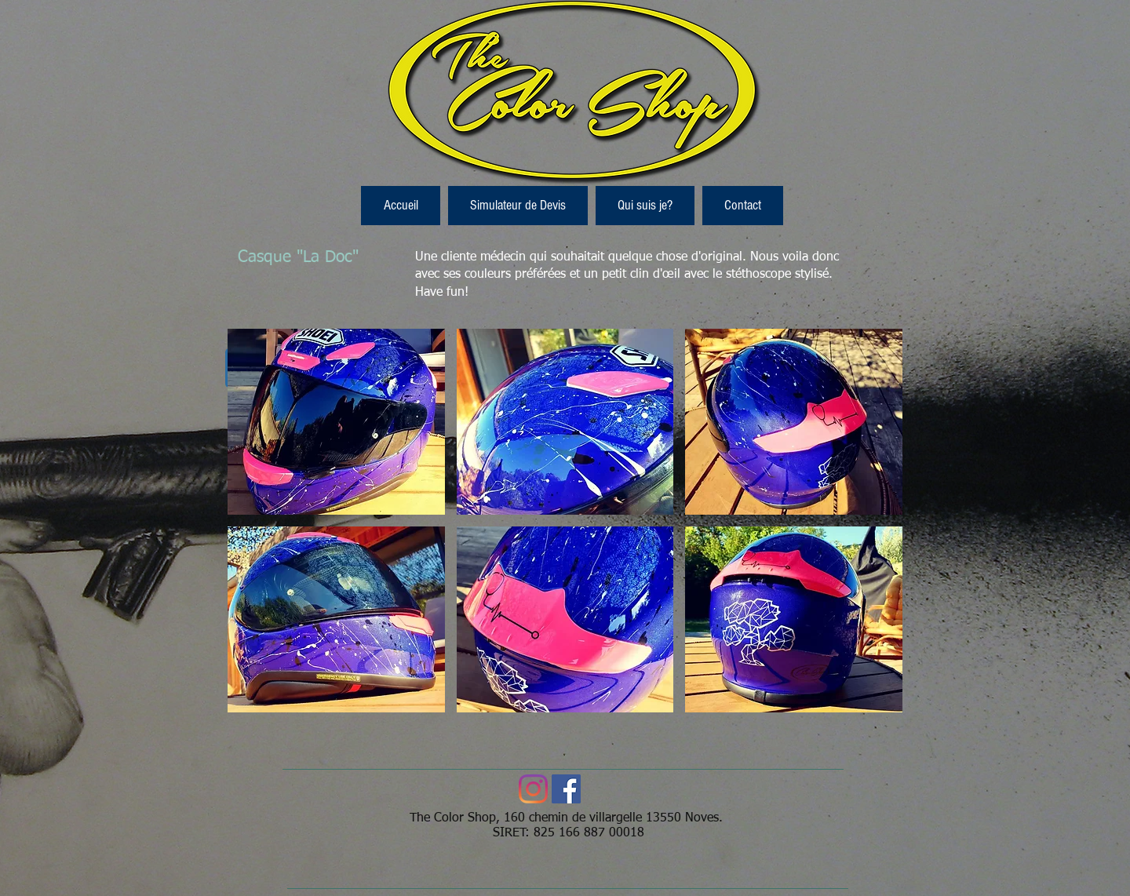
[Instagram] (533, 788)
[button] (336, 422)
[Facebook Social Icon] (566, 788)
